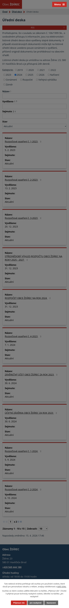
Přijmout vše (19, 603)
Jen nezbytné (35, 603)
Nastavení (51, 603)
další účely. (61, 586)
